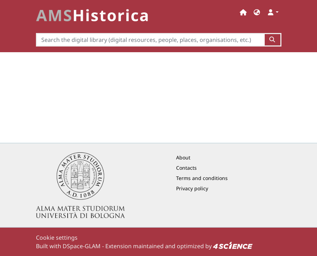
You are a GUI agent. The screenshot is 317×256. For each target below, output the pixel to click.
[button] (257, 12)
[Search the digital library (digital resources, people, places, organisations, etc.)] (150, 40)
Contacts (186, 167)
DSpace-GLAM (82, 246)
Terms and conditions (202, 178)
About (183, 157)
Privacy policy (192, 188)
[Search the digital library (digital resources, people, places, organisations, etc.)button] (272, 40)
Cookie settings (57, 237)
